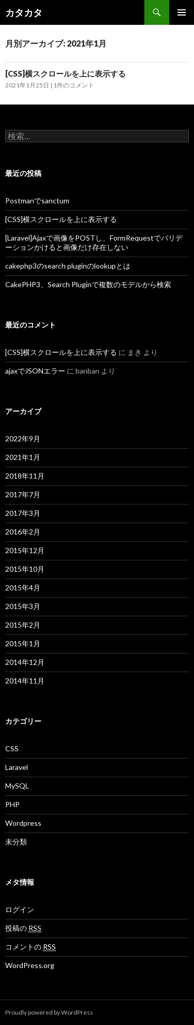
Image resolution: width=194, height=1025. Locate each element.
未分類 (16, 841)
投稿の (23, 928)
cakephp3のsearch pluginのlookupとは (67, 265)
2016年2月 (22, 531)
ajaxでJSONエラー (35, 370)
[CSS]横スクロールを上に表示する (65, 73)
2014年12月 (24, 662)
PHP (12, 804)
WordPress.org (29, 965)
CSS (12, 748)
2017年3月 (22, 513)
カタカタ (23, 12)
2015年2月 (22, 624)
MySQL (17, 785)
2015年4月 (22, 587)
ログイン (19, 909)
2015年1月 (22, 643)
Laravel (16, 767)
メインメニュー (181, 12)
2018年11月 (24, 475)
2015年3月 (22, 606)
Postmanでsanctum (37, 200)
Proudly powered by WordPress (49, 1012)
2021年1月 (22, 457)
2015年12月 (24, 550)
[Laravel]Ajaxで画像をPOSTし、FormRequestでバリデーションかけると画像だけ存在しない (94, 242)
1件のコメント (73, 85)
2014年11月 (24, 680)
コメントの (30, 947)
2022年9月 (22, 438)
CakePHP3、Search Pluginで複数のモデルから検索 (88, 284)
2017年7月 (22, 494)
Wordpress (23, 823)
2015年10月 (24, 569)
